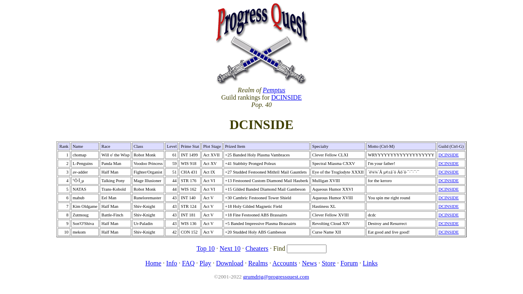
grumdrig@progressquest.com (276, 277)
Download (230, 263)
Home (153, 263)
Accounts (285, 263)
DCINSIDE (286, 97)
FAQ (188, 263)
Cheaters (257, 248)
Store (328, 263)
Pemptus (274, 90)
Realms (258, 263)
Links (370, 263)
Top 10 (206, 248)
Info (171, 263)
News (309, 263)
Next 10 (230, 248)
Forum (349, 263)
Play (205, 263)
